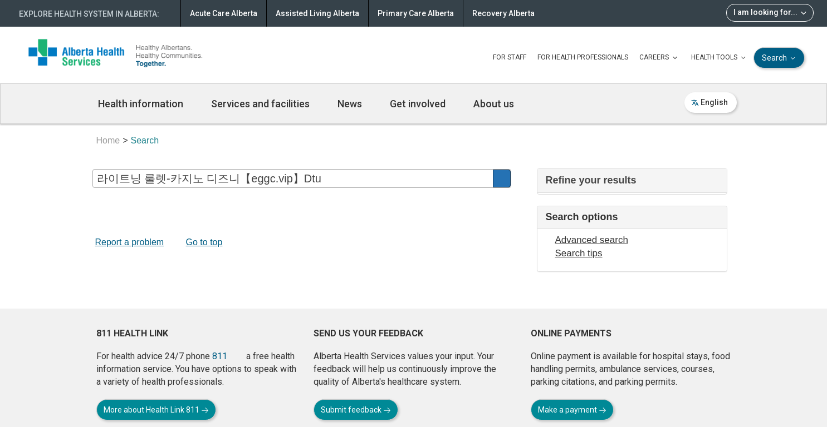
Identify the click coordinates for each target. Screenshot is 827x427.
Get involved (418, 104)
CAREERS (659, 57)
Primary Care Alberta (416, 13)
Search (779, 58)
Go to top (204, 242)
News (349, 104)
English (709, 102)
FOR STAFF (509, 57)
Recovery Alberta (503, 13)
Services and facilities (260, 104)
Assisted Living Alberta (317, 13)
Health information (140, 104)
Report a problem (129, 242)
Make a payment (572, 409)
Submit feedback (356, 409)
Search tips (579, 253)
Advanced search (591, 240)
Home (108, 140)
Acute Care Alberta (223, 13)
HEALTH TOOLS (719, 57)
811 (219, 356)
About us (493, 104)
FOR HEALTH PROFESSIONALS (582, 57)
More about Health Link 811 (156, 409)
